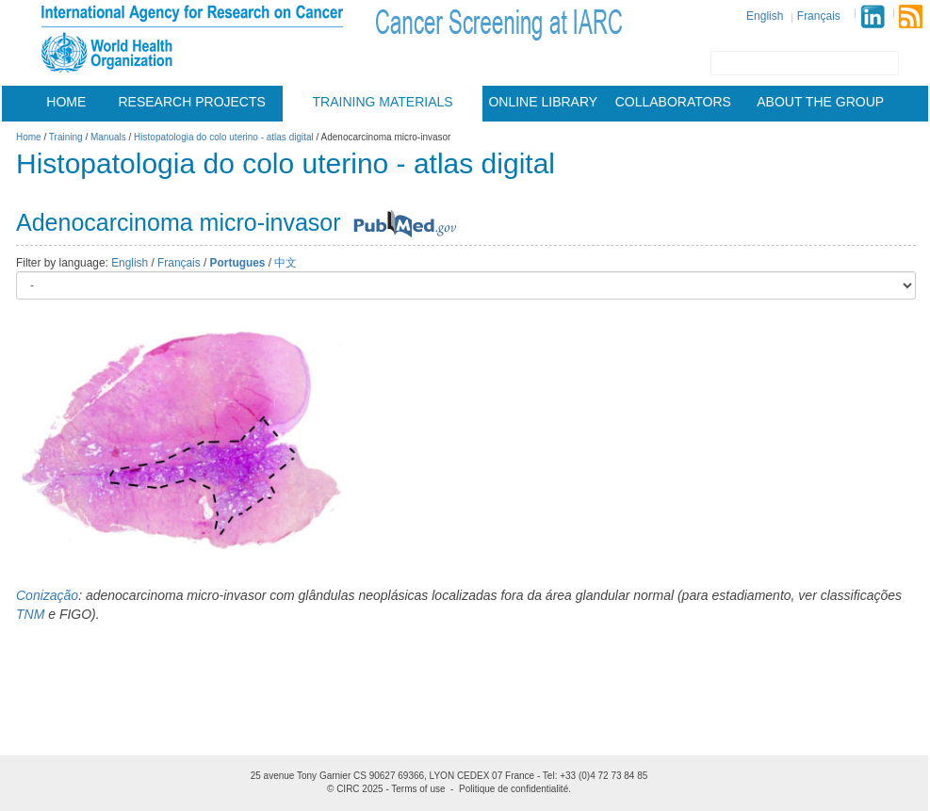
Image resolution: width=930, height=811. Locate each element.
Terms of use (418, 789)
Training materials (383, 101)
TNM (30, 614)
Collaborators (673, 101)
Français (818, 16)
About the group (820, 101)
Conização (47, 595)
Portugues (238, 262)
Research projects (192, 101)
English (764, 16)
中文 (285, 262)
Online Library (542, 101)
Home (66, 101)
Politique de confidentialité (513, 789)
